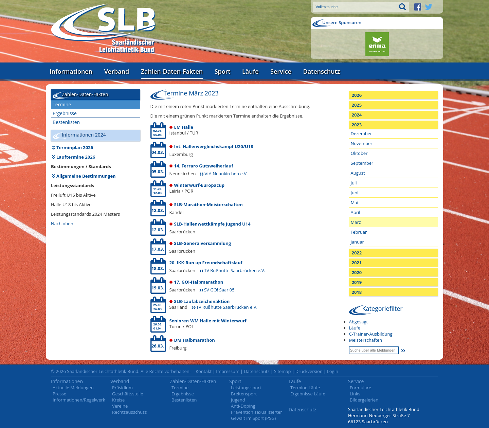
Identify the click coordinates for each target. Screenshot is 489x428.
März (356, 222)
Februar (359, 232)
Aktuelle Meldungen (73, 388)
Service (280, 71)
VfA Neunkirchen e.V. (226, 174)
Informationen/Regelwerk (79, 400)
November (362, 143)
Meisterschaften (365, 340)
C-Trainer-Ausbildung (371, 334)
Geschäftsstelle (127, 394)
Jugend (238, 400)
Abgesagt (358, 322)
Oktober (359, 153)
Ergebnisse (65, 113)
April (355, 212)
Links (355, 394)
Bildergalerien (364, 400)
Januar (357, 242)
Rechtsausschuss (129, 412)
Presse (59, 394)
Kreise (118, 400)
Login (332, 371)
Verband (116, 71)
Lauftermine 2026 (75, 157)
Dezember (361, 133)
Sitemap (282, 371)
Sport (223, 71)
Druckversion (309, 371)
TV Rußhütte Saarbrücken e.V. (234, 270)
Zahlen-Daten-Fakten (172, 71)
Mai (354, 202)
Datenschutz (321, 71)
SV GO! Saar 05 (219, 290)
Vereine (120, 406)
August (358, 173)
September (362, 163)
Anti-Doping (243, 406)
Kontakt (204, 371)
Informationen (71, 71)
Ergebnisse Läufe (307, 394)
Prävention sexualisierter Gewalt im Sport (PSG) (256, 415)
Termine (62, 104)
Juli (354, 183)
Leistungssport (246, 388)
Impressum (227, 371)
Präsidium (122, 388)
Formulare (360, 388)
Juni (355, 193)
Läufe (250, 71)
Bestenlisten (66, 122)
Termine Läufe (305, 388)
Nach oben (62, 223)
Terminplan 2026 (74, 147)
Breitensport (244, 394)
